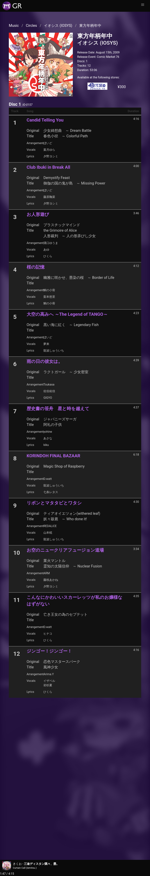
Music (14, 25)
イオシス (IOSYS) (58, 25)
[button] (142, 5)
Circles (31, 25)
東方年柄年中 (90, 25)
